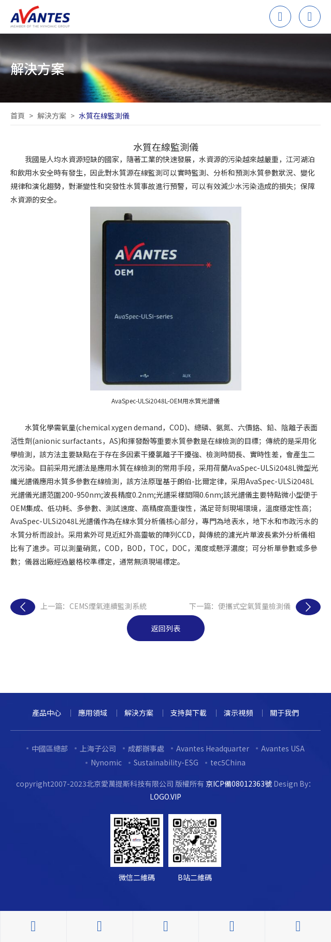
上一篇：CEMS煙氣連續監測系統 (78, 607)
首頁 (17, 115)
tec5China (228, 762)
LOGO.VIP (165, 796)
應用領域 (92, 712)
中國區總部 (50, 748)
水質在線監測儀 (104, 115)
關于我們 (284, 712)
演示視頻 (238, 712)
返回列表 (165, 628)
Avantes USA (283, 748)
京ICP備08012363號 (239, 783)
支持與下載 (188, 712)
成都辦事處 (146, 748)
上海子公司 (98, 748)
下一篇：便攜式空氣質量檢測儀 (255, 607)
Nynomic (106, 762)
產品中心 (46, 712)
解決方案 (51, 115)
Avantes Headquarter (212, 748)
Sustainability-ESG (166, 762)
